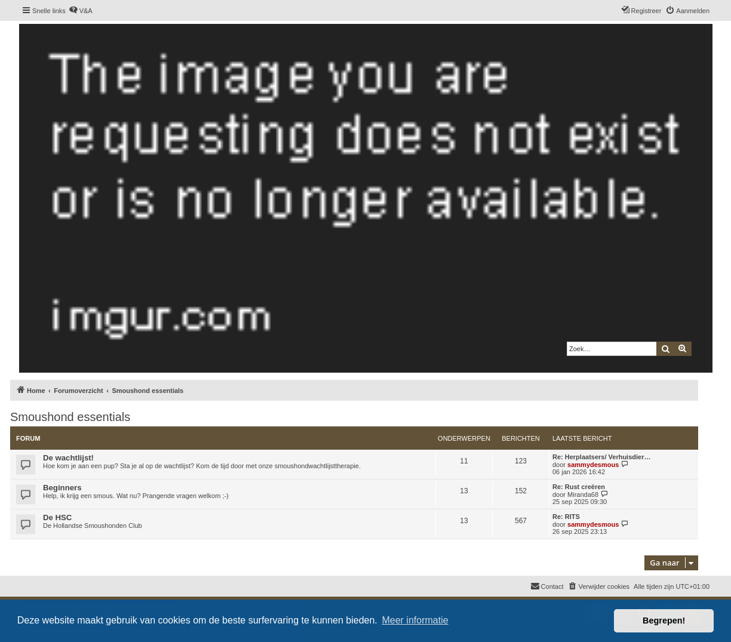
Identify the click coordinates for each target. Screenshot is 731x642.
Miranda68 (582, 494)
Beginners (62, 487)
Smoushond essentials (70, 416)
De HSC (57, 517)
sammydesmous (593, 464)
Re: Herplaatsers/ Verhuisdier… (601, 456)
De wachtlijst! (68, 457)
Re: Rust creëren (578, 486)
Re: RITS (566, 516)
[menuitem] (81, 11)
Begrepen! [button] (664, 620)
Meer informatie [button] (415, 620)
